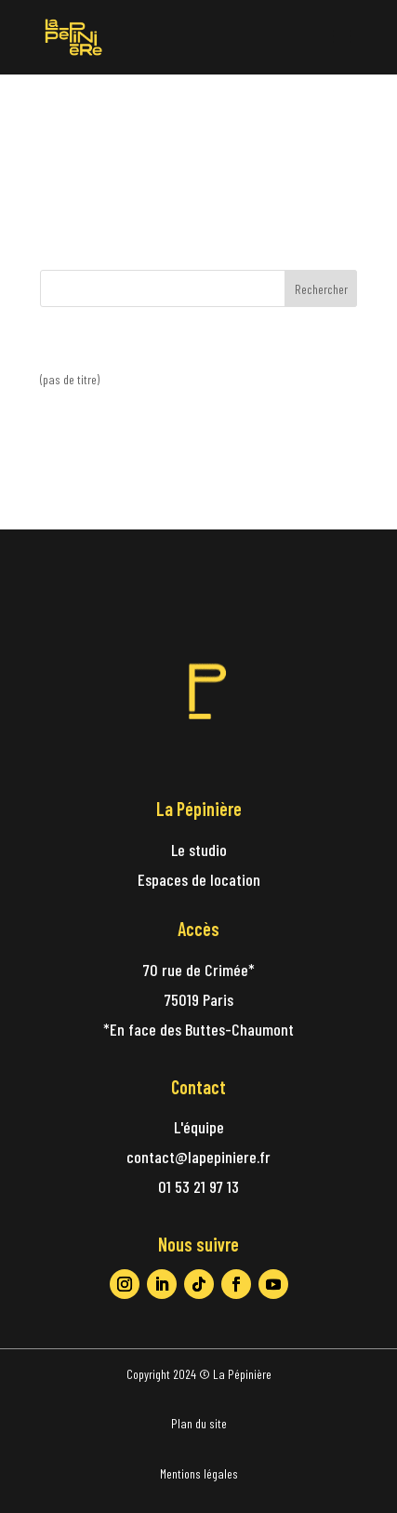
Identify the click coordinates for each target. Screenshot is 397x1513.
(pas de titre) (69, 379)
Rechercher (321, 289)
